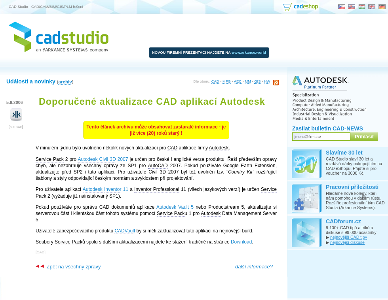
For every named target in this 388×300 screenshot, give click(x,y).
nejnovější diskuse (347, 242)
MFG (227, 81)
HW (267, 81)
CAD (215, 81)
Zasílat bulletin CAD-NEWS (327, 128)
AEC (238, 81)
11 (105, 189)
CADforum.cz (343, 221)
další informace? (254, 267)
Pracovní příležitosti (352, 187)
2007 (103, 159)
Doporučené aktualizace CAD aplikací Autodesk (152, 101)
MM (248, 81)
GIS (257, 81)
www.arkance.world (249, 53)
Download (241, 242)
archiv (65, 81)
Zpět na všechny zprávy (68, 267)
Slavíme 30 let (344, 152)
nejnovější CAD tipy (348, 237)
